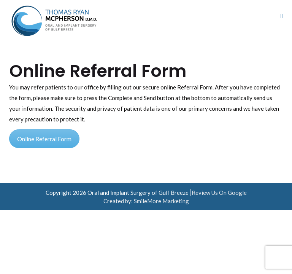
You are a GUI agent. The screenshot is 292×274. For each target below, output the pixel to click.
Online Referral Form (44, 138)
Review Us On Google (219, 192)
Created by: (118, 201)
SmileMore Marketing (161, 201)
